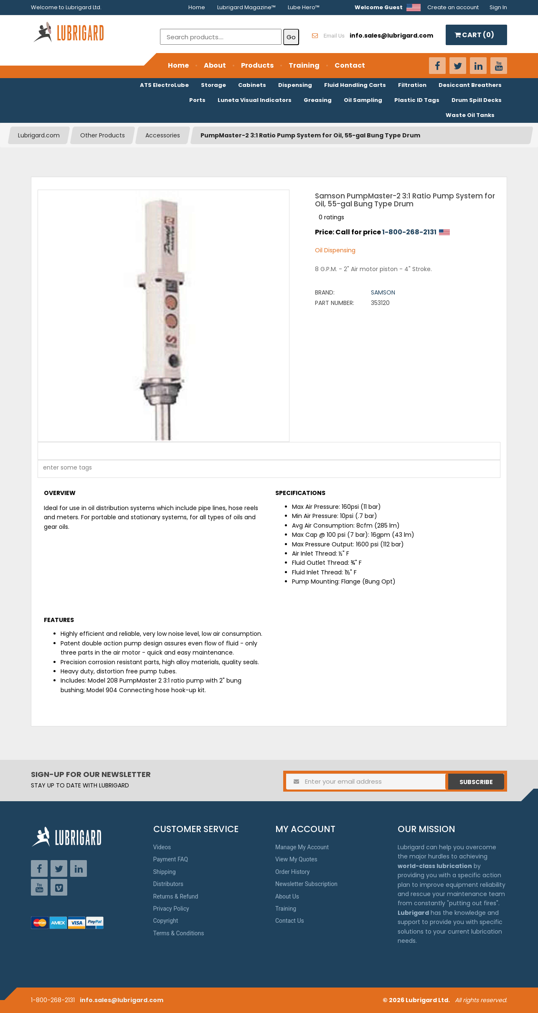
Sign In (498, 7)
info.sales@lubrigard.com (121, 1000)
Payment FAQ (170, 859)
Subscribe (476, 782)
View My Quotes (296, 859)
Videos (162, 847)
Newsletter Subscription (306, 884)
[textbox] (63, 468)
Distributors (168, 884)
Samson (383, 292)
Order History (292, 871)
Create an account (453, 7)
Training (304, 65)
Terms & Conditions (178, 933)
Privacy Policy (171, 908)
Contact (350, 65)
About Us (287, 896)
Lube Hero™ (304, 7)
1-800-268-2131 (409, 232)
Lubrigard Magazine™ (246, 7)
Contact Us (289, 920)
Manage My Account (302, 847)
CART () (474, 35)
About (215, 65)
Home (196, 7)
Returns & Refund (175, 896)
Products (257, 65)
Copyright (165, 920)
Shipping (164, 871)
